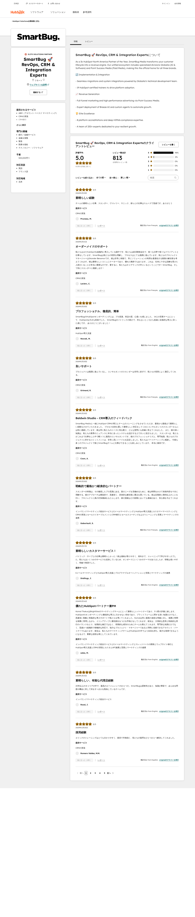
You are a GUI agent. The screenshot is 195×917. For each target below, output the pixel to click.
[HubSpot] (17, 12)
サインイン (166, 3)
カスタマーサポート (34, 3)
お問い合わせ (54, 3)
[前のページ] (80, 773)
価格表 (76, 12)
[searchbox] (163, 177)
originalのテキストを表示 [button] (169, 225)
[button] (75, 41)
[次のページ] (110, 773)
